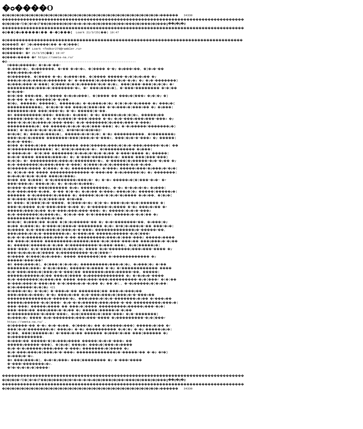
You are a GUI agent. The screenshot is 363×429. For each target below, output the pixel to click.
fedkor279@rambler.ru (65, 48)
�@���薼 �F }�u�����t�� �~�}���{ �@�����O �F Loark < (45, 45)
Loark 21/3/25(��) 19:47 (63, 31)
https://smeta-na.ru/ (60, 56)
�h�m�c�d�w (89, 23)
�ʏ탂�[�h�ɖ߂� (33, 23)
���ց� (183, 23)
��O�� (139, 23)
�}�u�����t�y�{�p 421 (33, 316)
